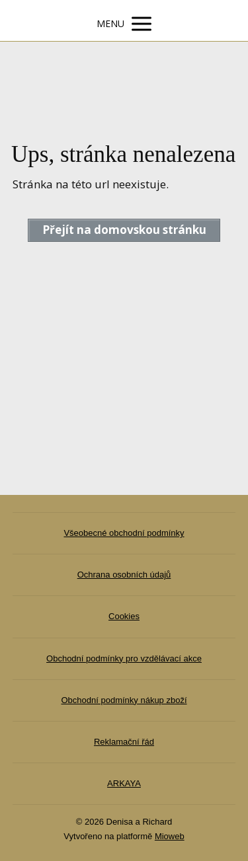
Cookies (124, 616)
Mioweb (170, 836)
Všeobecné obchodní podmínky (123, 533)
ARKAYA (124, 783)
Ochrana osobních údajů (124, 575)
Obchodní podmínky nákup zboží (123, 700)
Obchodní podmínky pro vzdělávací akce (124, 658)
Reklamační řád (124, 742)
